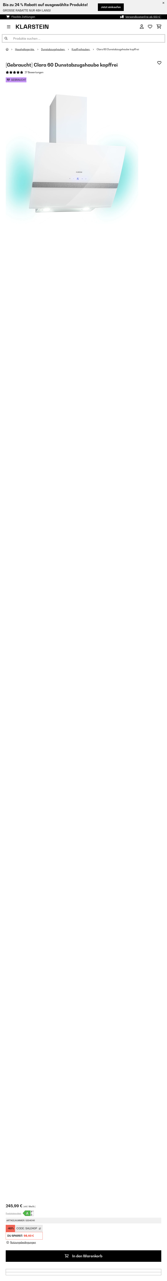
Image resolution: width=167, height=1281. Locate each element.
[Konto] (142, 27)
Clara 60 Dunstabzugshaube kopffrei (118, 49)
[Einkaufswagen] (158, 27)
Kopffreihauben (81, 49)
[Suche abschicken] (6, 38)
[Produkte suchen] (83, 38)
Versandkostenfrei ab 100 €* (143, 16)
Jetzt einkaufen (111, 7)
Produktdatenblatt (13, 1213)
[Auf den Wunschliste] (159, 63)
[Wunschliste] (150, 27)
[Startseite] (10, 49)
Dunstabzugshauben (53, 49)
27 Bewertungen (34, 72)
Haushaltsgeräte (25, 49)
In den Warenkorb (83, 1256)
